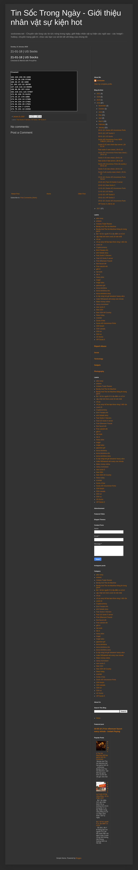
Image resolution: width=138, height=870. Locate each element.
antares (99, 221)
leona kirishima (101, 288)
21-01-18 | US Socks (105, 191)
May (100, 115)
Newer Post (15, 194)
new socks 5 (100, 307)
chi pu (98, 239)
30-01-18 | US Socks (105, 136)
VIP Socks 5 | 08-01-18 (106, 204)
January (102, 127)
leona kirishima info (103, 291)
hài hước (99, 272)
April (100, 118)
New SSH (99, 310)
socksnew (100, 81)
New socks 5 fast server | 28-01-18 (110, 161)
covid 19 (99, 245)
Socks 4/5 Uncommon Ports (106, 323)
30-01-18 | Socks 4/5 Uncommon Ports (112, 130)
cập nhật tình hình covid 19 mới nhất (109, 237)
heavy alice (100, 277)
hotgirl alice (100, 283)
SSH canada (100, 329)
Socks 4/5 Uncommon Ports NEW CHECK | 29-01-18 (110, 140)
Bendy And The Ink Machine (106, 226)
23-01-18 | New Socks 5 (106, 185)
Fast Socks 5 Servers (23, 120)
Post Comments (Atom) (28, 198)
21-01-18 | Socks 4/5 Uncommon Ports (112, 188)
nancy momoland (102, 304)
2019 (99, 100)
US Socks (34, 120)
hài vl (98, 274)
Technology (98, 359)
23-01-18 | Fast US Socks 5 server (110, 182)
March (101, 121)
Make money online (103, 302)
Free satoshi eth (102, 266)
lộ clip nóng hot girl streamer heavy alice (110, 296)
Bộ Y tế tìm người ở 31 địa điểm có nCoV (110, 234)
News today (100, 315)
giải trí (98, 269)
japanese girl (100, 285)
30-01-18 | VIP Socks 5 (106, 133)
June (100, 112)
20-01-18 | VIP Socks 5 (106, 198)
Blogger (78, 858)
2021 (99, 94)
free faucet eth (101, 264)
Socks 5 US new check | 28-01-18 (110, 158)
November (102, 106)
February (102, 124)
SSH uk (99, 331)
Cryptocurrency (101, 247)
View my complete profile (103, 84)
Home (49, 194)
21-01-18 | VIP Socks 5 (106, 195)
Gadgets (97, 365)
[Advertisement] (110, 59)
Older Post (82, 194)
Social (96, 353)
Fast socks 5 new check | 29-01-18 (110, 150)
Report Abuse (100, 346)
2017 (99, 208)
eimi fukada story (102, 253)
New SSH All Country (103, 312)
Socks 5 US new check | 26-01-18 (110, 169)
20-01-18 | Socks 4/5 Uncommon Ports (112, 201)
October (102, 109)
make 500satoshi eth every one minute (110, 299)
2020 (99, 97)
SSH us (99, 334)
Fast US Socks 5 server (104, 258)
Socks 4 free (100, 321)
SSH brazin (100, 326)
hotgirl (98, 280)
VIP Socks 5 (42, 120)
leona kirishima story (103, 293)
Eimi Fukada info (102, 250)
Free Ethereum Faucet (104, 261)
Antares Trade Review (104, 224)
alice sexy (99, 218)
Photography (99, 371)
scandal (99, 318)
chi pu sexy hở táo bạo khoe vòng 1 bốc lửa (111, 242)
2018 (99, 103)
